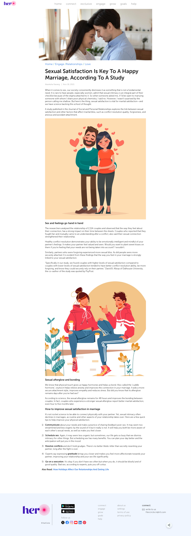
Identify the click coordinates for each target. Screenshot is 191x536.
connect (71, 3)
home (58, 3)
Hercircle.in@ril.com (156, 512)
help (134, 3)
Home (49, 64)
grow (113, 3)
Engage (59, 64)
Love (88, 64)
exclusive (86, 3)
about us (121, 505)
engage (100, 3)
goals (123, 3)
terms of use (123, 512)
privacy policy (124, 515)
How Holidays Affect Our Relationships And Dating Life (81, 469)
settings (121, 508)
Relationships (74, 64)
